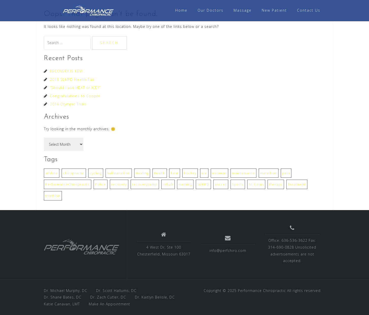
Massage (243, 10)
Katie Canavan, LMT (62, 304)
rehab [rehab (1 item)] (168, 184)
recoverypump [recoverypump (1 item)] (144, 184)
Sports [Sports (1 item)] (237, 184)
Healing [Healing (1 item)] (142, 173)
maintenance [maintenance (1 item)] (243, 173)
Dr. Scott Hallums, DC (116, 290)
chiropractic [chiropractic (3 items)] (73, 173)
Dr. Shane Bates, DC (62, 297)
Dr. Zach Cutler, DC (108, 297)
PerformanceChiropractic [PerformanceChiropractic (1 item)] (67, 184)
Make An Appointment (109, 304)
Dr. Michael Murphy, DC (65, 290)
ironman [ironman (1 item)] (219, 173)
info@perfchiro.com (227, 250)
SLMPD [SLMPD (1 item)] (203, 184)
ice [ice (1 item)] (204, 173)
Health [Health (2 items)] (159, 173)
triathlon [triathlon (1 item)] (52, 195)
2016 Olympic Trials (68, 104)
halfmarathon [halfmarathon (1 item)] (118, 173)
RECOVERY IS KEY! (66, 71)
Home (181, 10)
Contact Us (308, 10)
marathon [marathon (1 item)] (268, 173)
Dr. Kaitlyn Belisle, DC (155, 297)
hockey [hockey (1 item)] (190, 173)
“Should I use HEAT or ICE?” (75, 87)
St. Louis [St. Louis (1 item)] (256, 184)
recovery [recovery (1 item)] (119, 184)
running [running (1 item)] (185, 184)
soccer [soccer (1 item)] (221, 184)
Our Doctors (210, 10)
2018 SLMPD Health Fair (72, 79)
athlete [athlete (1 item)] (51, 173)
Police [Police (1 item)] (100, 184)
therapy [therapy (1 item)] (276, 184)
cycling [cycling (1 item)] (96, 173)
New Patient (274, 10)
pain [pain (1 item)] (286, 173)
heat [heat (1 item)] (175, 173)
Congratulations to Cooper (75, 96)
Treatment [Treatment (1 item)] (297, 184)
